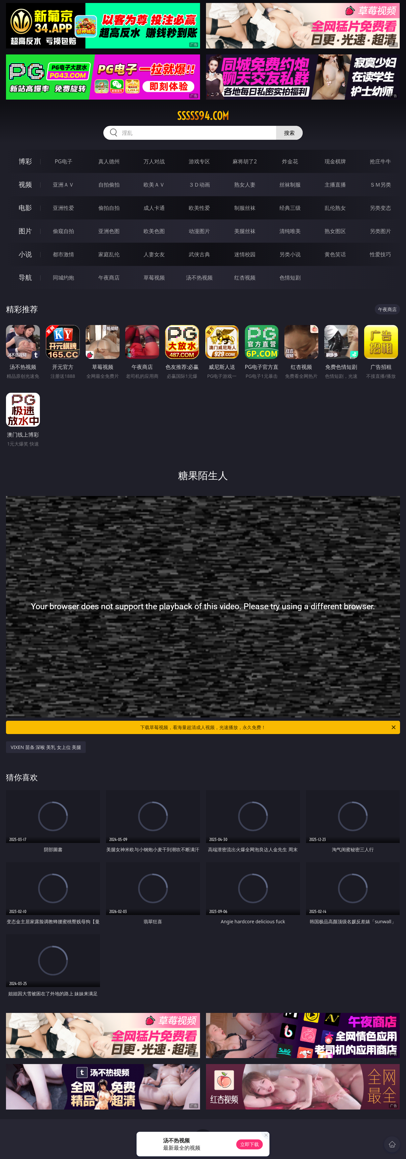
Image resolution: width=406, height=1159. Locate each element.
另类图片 (380, 231)
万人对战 (154, 161)
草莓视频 (154, 277)
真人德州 (109, 161)
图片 (25, 230)
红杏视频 (244, 277)
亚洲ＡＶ (63, 184)
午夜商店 (109, 277)
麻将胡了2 (245, 161)
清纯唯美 (290, 231)
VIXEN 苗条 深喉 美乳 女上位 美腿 (46, 747)
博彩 (25, 161)
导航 (25, 277)
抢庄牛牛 (380, 161)
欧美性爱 (199, 207)
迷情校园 (244, 254)
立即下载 (249, 1144)
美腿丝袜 (244, 231)
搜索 (289, 132)
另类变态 (380, 207)
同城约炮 (63, 277)
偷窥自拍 (63, 231)
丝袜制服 (290, 184)
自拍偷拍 (109, 184)
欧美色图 (154, 231)
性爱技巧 (380, 254)
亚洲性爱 (63, 207)
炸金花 (290, 161)
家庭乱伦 (109, 254)
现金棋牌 (335, 161)
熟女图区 (335, 231)
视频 (25, 184)
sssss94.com (203, 116)
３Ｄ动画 (199, 184)
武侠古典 (199, 254)
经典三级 (290, 207)
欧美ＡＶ (154, 184)
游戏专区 (199, 161)
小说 (25, 254)
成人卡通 (154, 207)
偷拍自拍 (109, 207)
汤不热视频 (199, 277)
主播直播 (335, 184)
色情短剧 (290, 277)
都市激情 (63, 254)
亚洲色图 (109, 231)
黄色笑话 (335, 254)
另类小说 (290, 254)
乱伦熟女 (335, 207)
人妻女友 (154, 254)
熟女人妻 (244, 184)
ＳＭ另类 (380, 184)
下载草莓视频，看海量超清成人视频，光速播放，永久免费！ (268, 727)
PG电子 (63, 161)
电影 (25, 207)
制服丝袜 (244, 207)
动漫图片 (199, 231)
